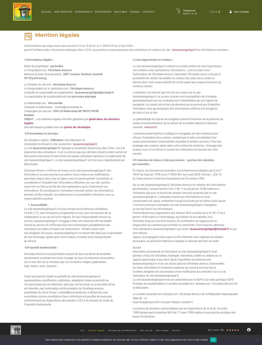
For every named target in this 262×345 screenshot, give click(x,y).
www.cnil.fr (150, 127)
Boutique (120, 11)
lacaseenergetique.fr (184, 50)
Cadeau (135, 11)
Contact (149, 11)
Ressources (103, 11)
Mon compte (162, 330)
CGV (82, 330)
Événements (83, 11)
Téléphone (189, 10)
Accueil (46, 11)
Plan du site (146, 330)
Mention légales (96, 330)
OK (213, 339)
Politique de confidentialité (122, 330)
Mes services (63, 11)
